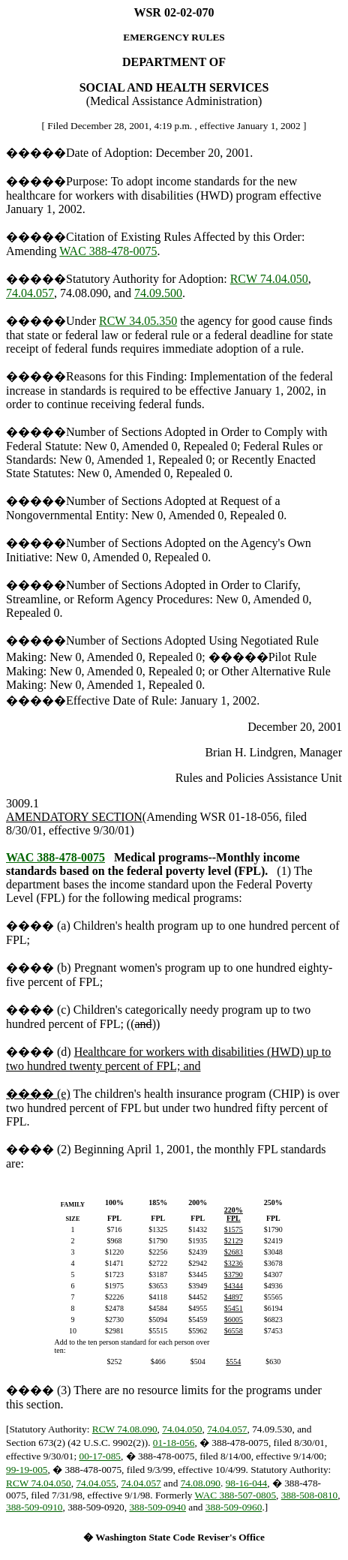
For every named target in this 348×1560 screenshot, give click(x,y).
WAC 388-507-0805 (235, 1495)
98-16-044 (247, 1483)
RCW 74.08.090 (125, 1429)
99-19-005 (27, 1469)
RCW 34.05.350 (138, 320)
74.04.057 (30, 293)
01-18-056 (174, 1442)
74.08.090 (200, 1483)
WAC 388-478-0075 (108, 251)
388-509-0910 (34, 1507)
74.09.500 (158, 293)
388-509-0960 (234, 1507)
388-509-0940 (157, 1507)
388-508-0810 (309, 1495)
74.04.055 (96, 1483)
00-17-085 (100, 1456)
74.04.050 (182, 1429)
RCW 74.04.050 (269, 278)
